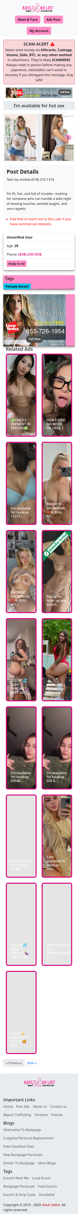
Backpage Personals (19, 1186)
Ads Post (53, 19)
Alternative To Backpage (22, 1129)
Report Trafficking (17, 1115)
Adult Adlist (51, 1205)
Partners (41, 1115)
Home (8, 1106)
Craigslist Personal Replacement (28, 1138)
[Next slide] (68, 137)
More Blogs (47, 1163)
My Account (39, 30)
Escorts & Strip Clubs (19, 1194)
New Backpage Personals (22, 1154)
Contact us (58, 1106)
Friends (57, 1115)
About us (40, 1106)
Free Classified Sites (18, 1146)
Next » (32, 1063)
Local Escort (41, 1178)
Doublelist (47, 1194)
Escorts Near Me (16, 1178)
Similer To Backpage (19, 1163)
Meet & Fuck (28, 19)
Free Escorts (47, 1186)
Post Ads (23, 1106)
